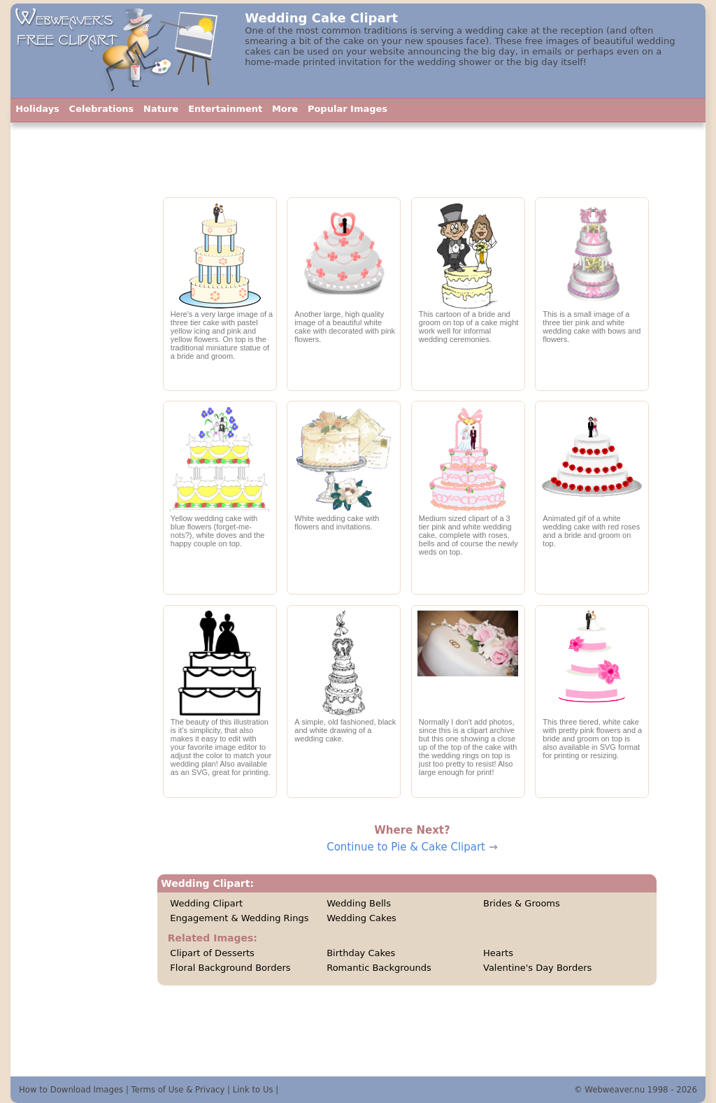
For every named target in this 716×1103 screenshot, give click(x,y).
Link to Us (253, 1090)
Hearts (498, 953)
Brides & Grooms (521, 903)
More (285, 109)
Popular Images (347, 109)
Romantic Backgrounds (379, 967)
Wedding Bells (359, 903)
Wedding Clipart (206, 903)
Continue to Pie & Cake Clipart (406, 847)
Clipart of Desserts (212, 953)
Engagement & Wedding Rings (239, 918)
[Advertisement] (79, 437)
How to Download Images (71, 1090)
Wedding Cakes (361, 918)
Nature (160, 109)
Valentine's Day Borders (537, 967)
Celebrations (101, 109)
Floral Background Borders (230, 967)
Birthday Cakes (361, 953)
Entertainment (225, 109)
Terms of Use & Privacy (178, 1090)
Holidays (37, 109)
